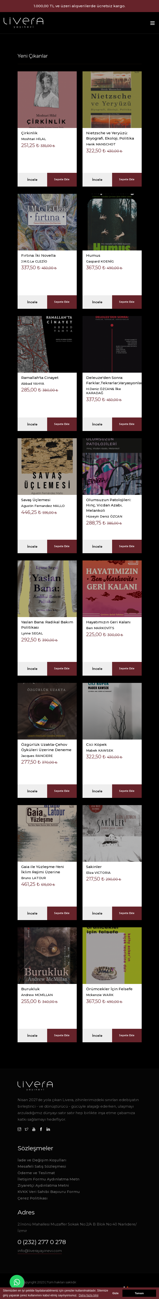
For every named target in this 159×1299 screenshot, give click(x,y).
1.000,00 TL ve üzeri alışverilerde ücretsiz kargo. (79, 6)
